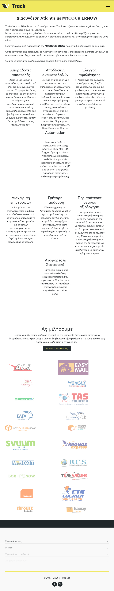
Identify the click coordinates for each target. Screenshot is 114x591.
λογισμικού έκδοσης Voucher (55, 211)
